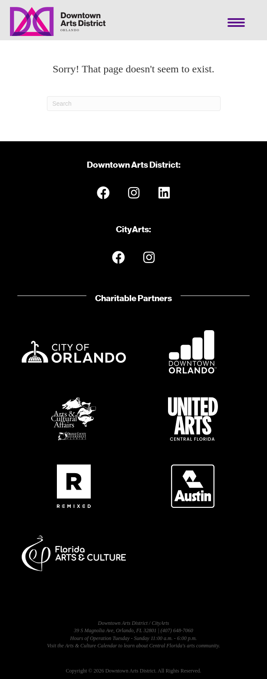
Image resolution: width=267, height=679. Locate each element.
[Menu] (236, 22)
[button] (103, 193)
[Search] (134, 103)
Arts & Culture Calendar (91, 646)
